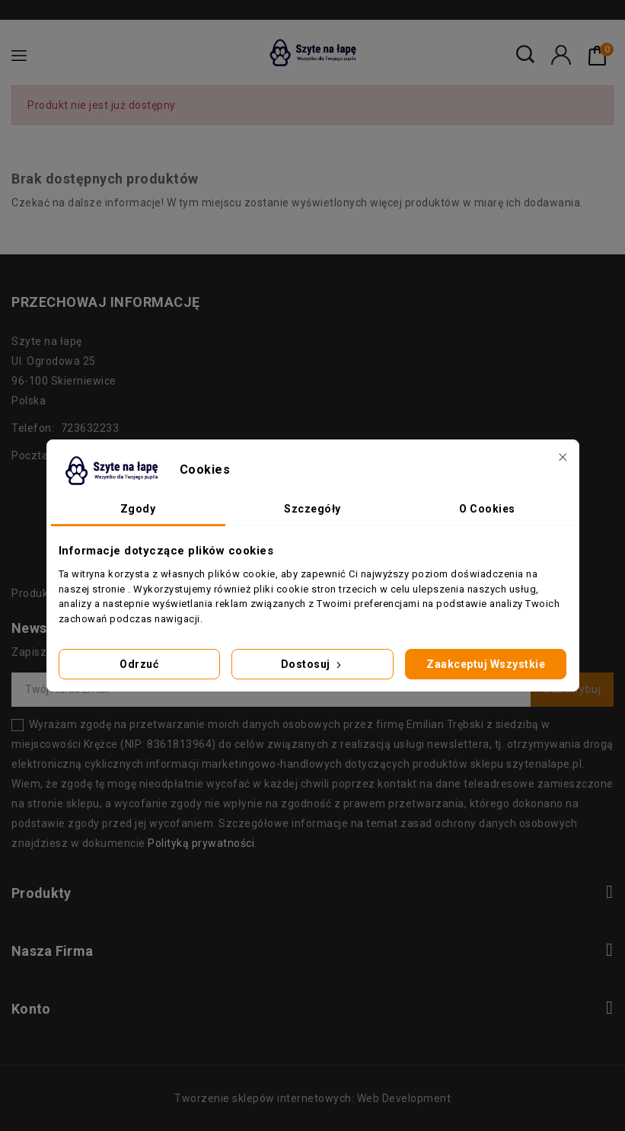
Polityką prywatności (201, 843)
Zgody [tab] (138, 509)
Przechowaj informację (105, 302)
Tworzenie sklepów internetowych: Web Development (312, 1098)
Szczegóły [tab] (312, 509)
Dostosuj (313, 664)
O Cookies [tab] (487, 509)
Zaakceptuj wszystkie (485, 664)
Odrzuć (139, 664)
